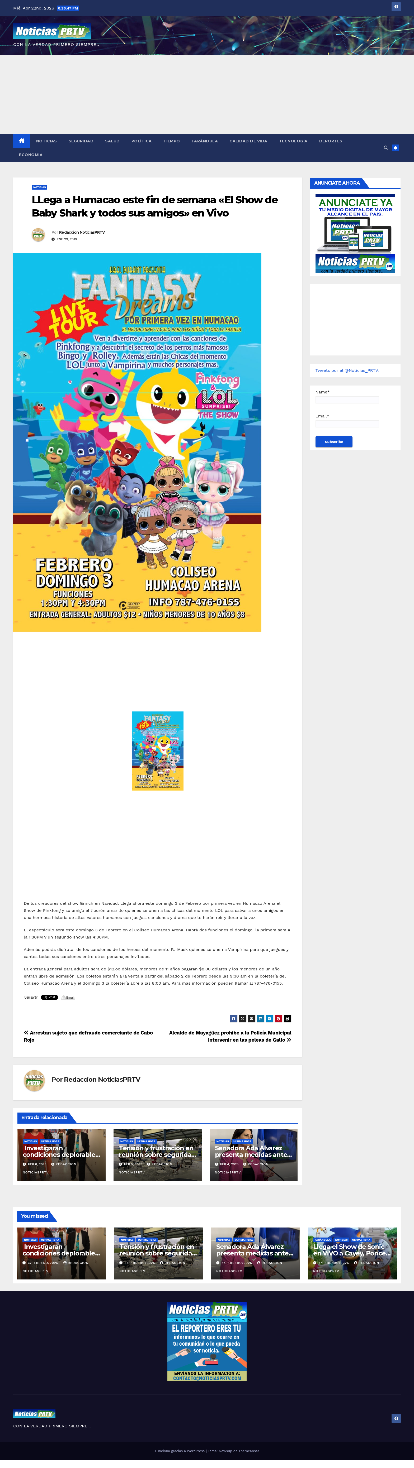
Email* (347, 420)
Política (141, 141)
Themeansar (249, 1451)
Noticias (46, 141)
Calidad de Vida (248, 141)
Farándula (205, 141)
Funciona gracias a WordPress (180, 1451)
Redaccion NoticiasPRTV (82, 232)
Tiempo (171, 141)
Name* (347, 396)
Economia (31, 154)
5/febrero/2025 (140, 1263)
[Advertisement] (207, 95)
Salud (112, 141)
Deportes (330, 141)
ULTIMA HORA (50, 1141)
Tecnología (293, 141)
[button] (386, 147)
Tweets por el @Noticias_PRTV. (347, 370)
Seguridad (81, 141)
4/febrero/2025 (237, 1263)
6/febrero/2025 (44, 1263)
